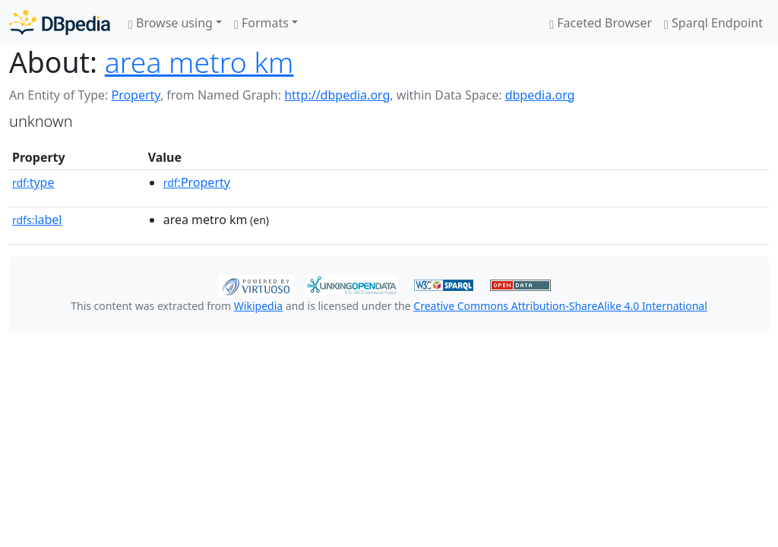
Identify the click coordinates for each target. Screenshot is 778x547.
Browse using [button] (170, 22)
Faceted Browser (600, 22)
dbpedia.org (540, 95)
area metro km (199, 62)
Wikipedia (258, 306)
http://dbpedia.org (337, 95)
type (33, 182)
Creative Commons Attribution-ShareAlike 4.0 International (560, 306)
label (37, 219)
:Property (196, 182)
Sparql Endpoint (713, 22)
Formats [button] (261, 22)
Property (135, 95)
